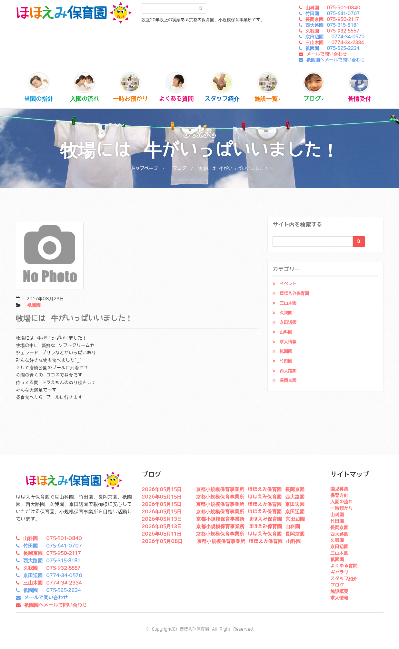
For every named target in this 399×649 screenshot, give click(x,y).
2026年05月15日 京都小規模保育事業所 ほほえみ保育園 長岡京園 (223, 489)
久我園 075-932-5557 (332, 31)
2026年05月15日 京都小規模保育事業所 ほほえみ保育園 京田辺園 (223, 504)
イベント (288, 283)
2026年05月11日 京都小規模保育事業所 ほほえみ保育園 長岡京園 (223, 534)
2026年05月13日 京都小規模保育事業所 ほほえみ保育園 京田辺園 (223, 519)
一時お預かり (130, 87)
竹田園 (286, 361)
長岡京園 (288, 380)
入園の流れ (84, 87)
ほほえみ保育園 (294, 293)
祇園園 (34, 305)
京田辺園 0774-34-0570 (334, 36)
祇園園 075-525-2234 (332, 48)
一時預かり (341, 508)
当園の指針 (38, 87)
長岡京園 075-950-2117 (332, 19)
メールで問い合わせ (326, 54)
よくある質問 (176, 87)
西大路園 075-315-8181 (332, 25)
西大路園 (288, 370)
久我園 (286, 312)
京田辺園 (288, 322)
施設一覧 (267, 87)
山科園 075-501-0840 (332, 7)
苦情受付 (359, 87)
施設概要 (339, 591)
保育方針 (339, 495)
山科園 (286, 332)
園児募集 (339, 488)
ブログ (313, 87)
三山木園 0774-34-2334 (334, 42)
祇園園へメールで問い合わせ (335, 60)
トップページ (144, 168)
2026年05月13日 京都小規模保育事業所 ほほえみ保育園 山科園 (221, 526)
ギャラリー (341, 572)
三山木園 (288, 303)
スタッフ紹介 (221, 87)
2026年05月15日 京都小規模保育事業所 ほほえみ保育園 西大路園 (223, 496)
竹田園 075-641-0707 (332, 13)
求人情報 (288, 341)
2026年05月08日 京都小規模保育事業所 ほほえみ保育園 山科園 (221, 541)
